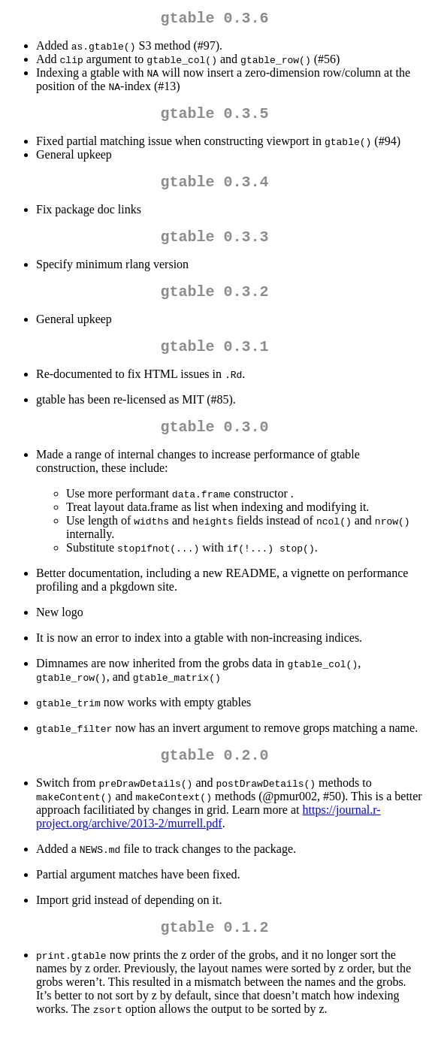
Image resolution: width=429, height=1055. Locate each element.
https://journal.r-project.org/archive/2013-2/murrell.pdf (208, 840)
